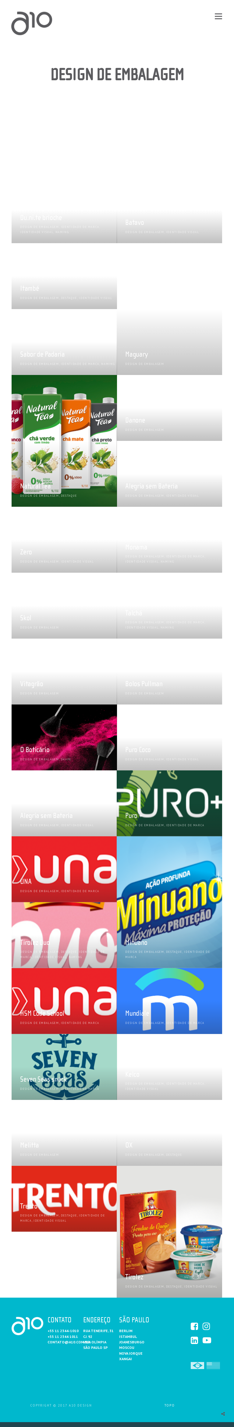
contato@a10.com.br (69, 1342)
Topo (170, 1405)
